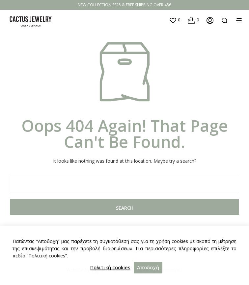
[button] (174, 20)
